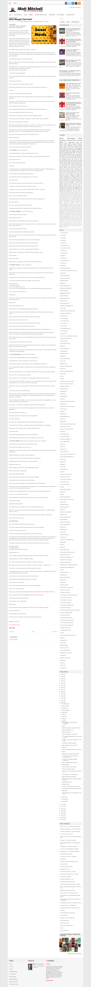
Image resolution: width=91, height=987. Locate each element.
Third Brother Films (64, 630)
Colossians (66, 208)
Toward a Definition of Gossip (72, 175)
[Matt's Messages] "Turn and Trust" (70, 745)
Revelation (80, 208)
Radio (60, 181)
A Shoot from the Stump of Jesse (67, 270)
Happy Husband (76, 176)
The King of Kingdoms (65, 612)
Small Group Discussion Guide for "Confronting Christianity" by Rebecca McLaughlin (74, 40)
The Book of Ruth (63, 206)
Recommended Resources (76, 158)
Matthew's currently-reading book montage (70, 935)
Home (10, 3)
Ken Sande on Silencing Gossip (69, 743)
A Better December (64, 268)
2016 (62, 696)
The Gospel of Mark (64, 602)
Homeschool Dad (75, 166)
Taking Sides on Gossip (65, 587)
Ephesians (61, 195)
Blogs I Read (63, 295)
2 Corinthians (69, 210)
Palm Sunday (63, 519)
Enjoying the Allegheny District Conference (71, 749)
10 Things (63, 210)
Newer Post (11, 631)
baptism (69, 218)
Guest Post (74, 215)
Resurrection (77, 161)
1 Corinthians (66, 207)
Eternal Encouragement (74, 187)
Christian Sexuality (63, 176)
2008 (62, 813)
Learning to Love (76, 183)
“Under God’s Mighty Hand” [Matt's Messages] (72, 113)
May (63, 718)
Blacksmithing (66, 215)
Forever (62, 928)
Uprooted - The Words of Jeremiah (68, 840)
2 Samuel (67, 188)
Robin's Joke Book (72, 225)
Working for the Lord (71, 191)
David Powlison (78, 156)
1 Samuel (68, 172)
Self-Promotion (72, 220)
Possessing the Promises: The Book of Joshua (70, 902)
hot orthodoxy (64, 164)
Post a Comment (13, 639)
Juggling (60, 224)
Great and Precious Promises (67, 406)
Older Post (55, 631)
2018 (62, 691)
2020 (62, 687)
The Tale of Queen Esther (66, 620)
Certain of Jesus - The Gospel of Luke (68, 892)
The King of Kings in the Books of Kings (69, 861)
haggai (66, 226)
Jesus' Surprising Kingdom (66, 456)
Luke (60, 205)
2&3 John (62, 265)
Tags (68, 21)
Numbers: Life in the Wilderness (67, 917)
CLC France (66, 201)
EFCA (69, 146)
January (64, 801)
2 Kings (66, 181)
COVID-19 (70, 148)
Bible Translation (78, 193)
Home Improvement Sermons (67, 424)
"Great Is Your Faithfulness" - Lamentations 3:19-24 (73, 50)
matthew (62, 491)
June (63, 716)
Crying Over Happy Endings (68, 769)
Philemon (65, 225)
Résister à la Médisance (65, 557)
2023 (62, 681)
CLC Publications (70, 142)
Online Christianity (63, 180)
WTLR (64, 218)
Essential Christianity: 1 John (66, 879)
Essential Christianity (64, 177)
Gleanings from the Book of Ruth (67, 881)
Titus (72, 201)
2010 (62, 808)
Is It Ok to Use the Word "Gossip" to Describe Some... (70, 756)
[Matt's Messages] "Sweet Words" (20, 19)
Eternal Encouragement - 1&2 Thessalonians (70, 829)
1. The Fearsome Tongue (14, 624)
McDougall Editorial (67, 224)
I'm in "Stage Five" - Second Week (69, 774)
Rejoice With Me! (68, 161)
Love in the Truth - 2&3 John (66, 834)
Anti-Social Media (64, 275)
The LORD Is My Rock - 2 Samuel (68, 871)
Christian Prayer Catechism (72, 169)
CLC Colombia (63, 320)
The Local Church (73, 206)
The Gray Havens (64, 607)
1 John (75, 172)
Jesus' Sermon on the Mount (66, 454)
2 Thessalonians (76, 198)
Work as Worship (64, 650)
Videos (25, 14)
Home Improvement (64, 920)
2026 (62, 674)
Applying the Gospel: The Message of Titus (70, 907)
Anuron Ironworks (64, 278)
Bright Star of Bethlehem (70, 211)
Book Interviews (63, 298)
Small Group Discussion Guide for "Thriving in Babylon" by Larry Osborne (73, 30)
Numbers (61, 170)
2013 (62, 702)
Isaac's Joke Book (77, 223)
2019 (62, 689)
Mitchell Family (75, 224)
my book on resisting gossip (46, 169)
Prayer (73, 160)
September (64, 710)
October (64, 708)
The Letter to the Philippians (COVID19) (69, 849)
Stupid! (63, 725)
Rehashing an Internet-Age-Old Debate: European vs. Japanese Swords (73, 124)
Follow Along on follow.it (75, 7)
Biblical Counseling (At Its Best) (69, 776)
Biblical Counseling (64, 288)
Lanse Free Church (13, 18)
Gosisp (68, 212)
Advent (74, 154)
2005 (62, 819)
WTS (64, 151)
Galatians (75, 177)
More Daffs (64, 747)
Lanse (67, 220)
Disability (73, 219)
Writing (68, 154)
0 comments (46, 21)
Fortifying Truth (63, 386)
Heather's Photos (70, 14)
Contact (15, 3)
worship (61, 188)
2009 (62, 810)
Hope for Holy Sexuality (65, 429)
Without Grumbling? (66, 732)
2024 (62, 678)
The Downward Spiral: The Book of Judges (70, 884)
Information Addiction (68, 223)
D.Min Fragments (69, 156)
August (64, 712)
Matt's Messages (60, 14)
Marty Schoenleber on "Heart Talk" (69, 734)
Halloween (79, 219)
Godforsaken (62, 212)
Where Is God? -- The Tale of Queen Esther (70, 826)
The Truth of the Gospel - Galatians (68, 856)
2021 (62, 685)
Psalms (70, 152)
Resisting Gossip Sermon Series (67, 890)
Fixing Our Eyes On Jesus (66, 194)
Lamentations (61, 220)
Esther (67, 195)
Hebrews (78, 180)
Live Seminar (71, 165)
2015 (62, 698)
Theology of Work (71, 189)
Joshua (67, 192)
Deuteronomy (68, 219)
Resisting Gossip (18, 14)
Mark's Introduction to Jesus (66, 925)
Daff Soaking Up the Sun (67, 730)
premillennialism (64, 534)
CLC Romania (63, 331)
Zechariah (79, 220)
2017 (62, 693)
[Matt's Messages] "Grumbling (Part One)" (71, 727)
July (63, 714)
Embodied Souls (65, 784)
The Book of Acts (70, 170)
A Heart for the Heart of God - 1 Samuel (69, 874)
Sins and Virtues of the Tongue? (69, 766)
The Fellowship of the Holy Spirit (67, 595)
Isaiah (78, 181)
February (64, 799)
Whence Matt (63, 645)
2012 (62, 804)
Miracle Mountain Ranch (65, 185)
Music (60, 175)
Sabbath (61, 214)
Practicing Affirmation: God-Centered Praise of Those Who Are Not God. (39, 591)
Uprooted (61, 163)
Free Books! (70, 174)
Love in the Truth (77, 217)
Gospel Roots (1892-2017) (66, 182)
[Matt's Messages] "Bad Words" (73, 83)
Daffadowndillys (65, 764)
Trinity (77, 214)
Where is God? (68, 198)
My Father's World (64, 512)
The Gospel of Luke (64, 600)
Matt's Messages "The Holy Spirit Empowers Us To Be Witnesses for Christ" (70, 71)
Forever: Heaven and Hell (75, 204)
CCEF (61, 148)
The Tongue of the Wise (37, 21)
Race (60, 218)
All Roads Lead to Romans (66, 866)
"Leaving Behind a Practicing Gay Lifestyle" (71, 788)
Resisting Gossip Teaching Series (74, 163)
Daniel (72, 181)
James (71, 208)
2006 (62, 817)
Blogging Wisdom (66, 159)
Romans (68, 160)
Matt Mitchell (39, 964)
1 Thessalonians (76, 218)
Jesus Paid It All (68, 213)
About (10, 14)
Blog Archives (75, 21)
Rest (77, 200)
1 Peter (72, 164)
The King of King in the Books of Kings (69, 610)
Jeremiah (64, 158)
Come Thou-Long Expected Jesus (69, 202)
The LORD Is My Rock (69, 214)
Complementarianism (63, 204)
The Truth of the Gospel (74, 178)
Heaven (60, 223)
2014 (62, 700)
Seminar (31, 14)
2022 (62, 683)
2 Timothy (75, 210)
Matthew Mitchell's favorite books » (75, 953)
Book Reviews (52, 14)
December (64, 703)
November (64, 706)
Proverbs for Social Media (74, 205)
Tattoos (63, 751)
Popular (62, 21)
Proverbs (30, 21)
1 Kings (72, 180)
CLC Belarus (63, 315)
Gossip (79, 140)
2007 (62, 815)
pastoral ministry (64, 522)
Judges (78, 174)
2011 (62, 806)
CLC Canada (72, 199)
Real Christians (70, 193)
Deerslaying (79, 197)
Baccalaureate (78, 201)
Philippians (72, 171)
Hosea (72, 192)
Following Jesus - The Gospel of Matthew (69, 851)
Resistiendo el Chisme (69, 200)
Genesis (79, 211)
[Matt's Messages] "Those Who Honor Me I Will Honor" (73, 61)
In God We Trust (74, 195)
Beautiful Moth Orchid (67, 782)
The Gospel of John (74, 151)
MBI (75, 208)
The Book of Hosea (64, 923)
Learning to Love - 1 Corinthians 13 (68, 905)
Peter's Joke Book (77, 213)
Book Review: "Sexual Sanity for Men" (70, 753)
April (63, 721)
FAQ (62, 198)
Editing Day (64, 790)
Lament (70, 217)
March (63, 797)
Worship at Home (64, 657)
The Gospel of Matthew (75, 149)
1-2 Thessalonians (64, 248)
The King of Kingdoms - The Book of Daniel (70, 831)
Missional (65, 205)
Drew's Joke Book (64, 358)
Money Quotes (77, 194)
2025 (62, 676)
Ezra (61, 376)
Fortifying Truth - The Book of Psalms (68, 846)
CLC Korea (73, 197)
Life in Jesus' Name (69, 155)
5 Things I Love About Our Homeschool (71, 786)
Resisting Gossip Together (41, 14)
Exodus (66, 171)
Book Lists (62, 152)
